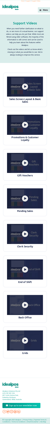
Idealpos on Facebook (4, 411)
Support (28, 1)
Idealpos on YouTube (15, 411)
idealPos (11, 7)
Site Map (43, 422)
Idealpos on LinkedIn (19, 411)
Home (22, 1)
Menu (45, 10)
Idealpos (11, 385)
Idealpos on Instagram (11, 411)
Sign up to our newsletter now (23, 405)
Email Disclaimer (33, 422)
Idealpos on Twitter (8, 411)
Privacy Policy (28, 420)
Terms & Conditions (19, 422)
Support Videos (36, 1)
